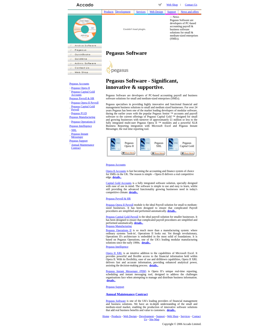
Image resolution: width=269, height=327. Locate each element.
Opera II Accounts (116, 171)
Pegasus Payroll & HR (81, 98)
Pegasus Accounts (79, 83)
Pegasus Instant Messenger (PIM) (126, 271)
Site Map (154, 319)
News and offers (190, 11)
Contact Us (191, 4)
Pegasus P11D (79, 113)
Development (123, 11)
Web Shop (172, 4)
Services (140, 11)
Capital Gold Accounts (119, 183)
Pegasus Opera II (80, 88)
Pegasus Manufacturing (82, 117)
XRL (74, 130)
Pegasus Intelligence (80, 126)
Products (109, 11)
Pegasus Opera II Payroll (85, 102)
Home (105, 316)
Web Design (156, 11)
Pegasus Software (116, 300)
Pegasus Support (78, 140)
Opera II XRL (114, 253)
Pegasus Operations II (83, 121)
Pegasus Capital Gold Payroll (122, 216)
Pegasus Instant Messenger (79, 135)
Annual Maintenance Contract (127, 294)
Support (171, 11)
